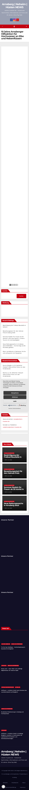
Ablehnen (15, 397)
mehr (15, 401)
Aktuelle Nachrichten (9, 453)
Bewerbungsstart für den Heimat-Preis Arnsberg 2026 (13, 473)
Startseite (5, 782)
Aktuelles (4, 665)
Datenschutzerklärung (10, 787)
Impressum (22, 787)
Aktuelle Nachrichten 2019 (8, 687)
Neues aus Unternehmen (13, 665)
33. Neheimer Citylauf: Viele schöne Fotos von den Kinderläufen (14, 367)
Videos (23, 782)
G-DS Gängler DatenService (20, 770)
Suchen (4, 291)
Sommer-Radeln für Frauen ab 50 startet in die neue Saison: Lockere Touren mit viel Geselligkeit (13, 338)
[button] (26, 26)
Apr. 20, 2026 (8, 508)
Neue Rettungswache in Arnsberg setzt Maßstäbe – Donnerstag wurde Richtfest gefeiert (14, 345)
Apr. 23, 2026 (8, 459)
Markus (5, 373)
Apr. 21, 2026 (8, 492)
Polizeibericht (15, 782)
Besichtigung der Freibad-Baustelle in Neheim (12, 457)
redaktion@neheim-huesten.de (12, 427)
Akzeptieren (15, 393)
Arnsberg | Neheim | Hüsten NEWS (14, 6)
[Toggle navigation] (14, 26)
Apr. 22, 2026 (8, 475)
